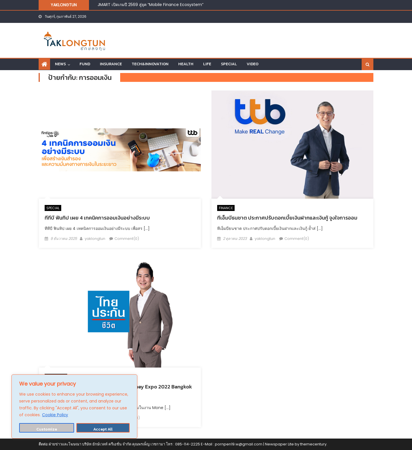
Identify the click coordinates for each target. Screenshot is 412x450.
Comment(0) (126, 238)
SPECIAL (229, 64)
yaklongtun (95, 238)
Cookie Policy (55, 415)
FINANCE (226, 208)
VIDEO (252, 64)
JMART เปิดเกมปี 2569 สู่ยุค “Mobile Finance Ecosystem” (150, 4)
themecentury (313, 444)
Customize (46, 429)
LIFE (207, 64)
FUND (85, 64)
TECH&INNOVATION (150, 64)
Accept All (102, 429)
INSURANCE (111, 64)
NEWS (60, 64)
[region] (74, 407)
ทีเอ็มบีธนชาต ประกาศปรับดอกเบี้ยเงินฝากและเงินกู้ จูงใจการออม (287, 218)
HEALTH (185, 64)
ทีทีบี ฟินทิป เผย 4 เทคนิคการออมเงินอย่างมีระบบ (97, 218)
